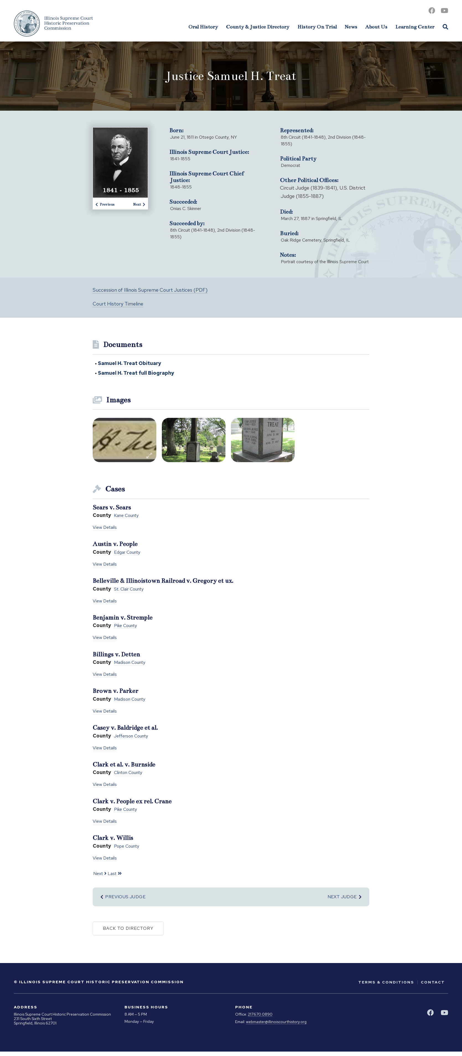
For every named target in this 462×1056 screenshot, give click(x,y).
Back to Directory (128, 928)
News (351, 27)
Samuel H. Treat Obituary (129, 363)
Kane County (126, 515)
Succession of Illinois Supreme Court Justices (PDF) (150, 290)
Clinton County (128, 772)
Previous (105, 204)
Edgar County (127, 552)
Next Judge (345, 896)
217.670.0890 (260, 1014)
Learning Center (414, 27)
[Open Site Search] (445, 26)
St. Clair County (129, 589)
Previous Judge (123, 896)
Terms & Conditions (386, 982)
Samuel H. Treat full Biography (136, 373)
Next (139, 204)
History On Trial (317, 27)
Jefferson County (131, 736)
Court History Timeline (118, 304)
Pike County (125, 625)
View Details (105, 527)
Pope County (126, 846)
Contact (433, 982)
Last (112, 873)
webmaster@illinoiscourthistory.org (276, 1021)
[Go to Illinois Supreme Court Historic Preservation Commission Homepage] (53, 24)
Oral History (203, 27)
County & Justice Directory (257, 27)
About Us (376, 27)
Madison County (129, 662)
